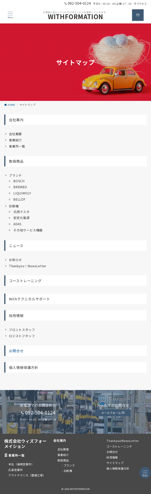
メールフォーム (112, 413)
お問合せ (16, 350)
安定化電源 (21, 217)
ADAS (17, 224)
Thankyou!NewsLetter (122, 441)
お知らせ (15, 259)
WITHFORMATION (75, 16)
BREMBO (20, 187)
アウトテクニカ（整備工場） (26, 475)
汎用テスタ (21, 211)
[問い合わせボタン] (138, 15)
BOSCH (19, 181)
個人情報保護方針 (23, 367)
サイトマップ (115, 463)
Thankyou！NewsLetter (27, 266)
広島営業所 (15, 470)
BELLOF (19, 199)
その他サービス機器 (28, 230)
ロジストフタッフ (22, 335)
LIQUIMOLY (22, 193)
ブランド (15, 175)
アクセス (140, 3)
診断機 (14, 206)
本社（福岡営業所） (21, 464)
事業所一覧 (17, 146)
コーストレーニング (25, 280)
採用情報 (16, 315)
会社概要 (15, 133)
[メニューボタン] (10, 15)
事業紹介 (15, 140)
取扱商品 (16, 161)
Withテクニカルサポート (29, 298)
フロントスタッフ (22, 329)
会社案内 (16, 119)
